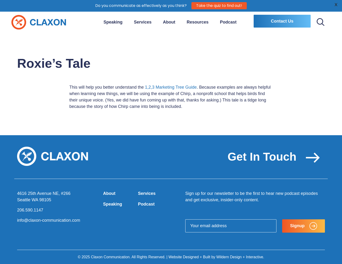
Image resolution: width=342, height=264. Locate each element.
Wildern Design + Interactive (239, 257)
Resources (198, 22)
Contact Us (282, 21)
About (169, 22)
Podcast (228, 22)
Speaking (113, 22)
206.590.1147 (30, 210)
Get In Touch (274, 156)
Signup (303, 226)
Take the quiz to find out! (219, 5)
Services (143, 22)
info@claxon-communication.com (48, 220)
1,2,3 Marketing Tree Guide (171, 87)
